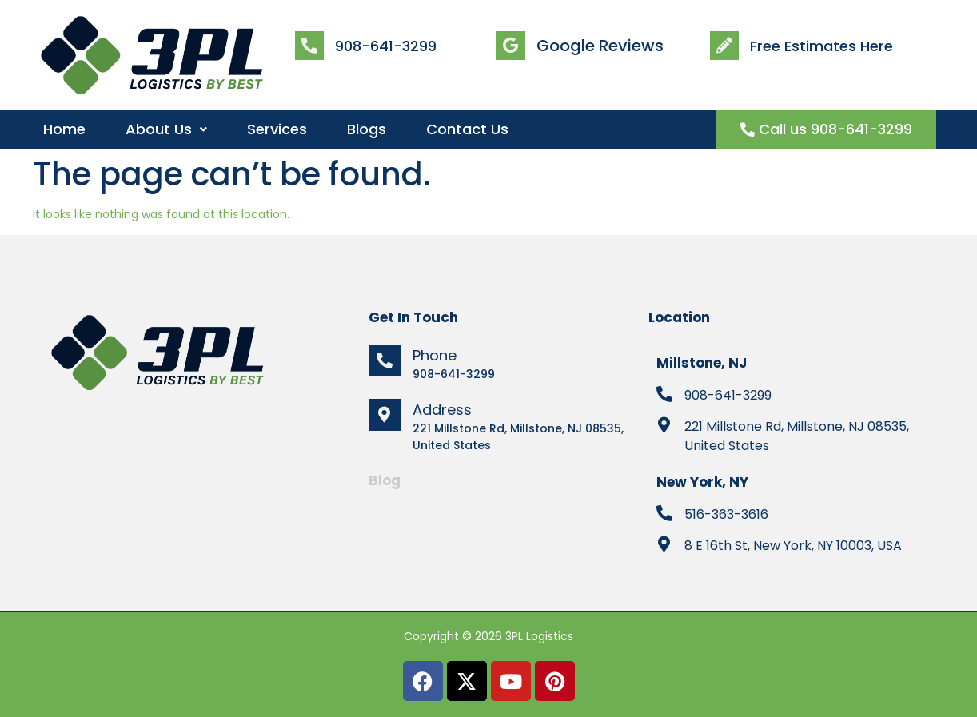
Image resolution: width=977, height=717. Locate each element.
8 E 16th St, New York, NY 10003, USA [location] (793, 545)
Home (64, 129)
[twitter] (467, 681)
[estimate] (724, 45)
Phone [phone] (435, 355)
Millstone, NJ (701, 362)
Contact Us (467, 129)
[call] (309, 45)
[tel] (664, 394)
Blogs (366, 129)
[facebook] (423, 681)
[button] (166, 129)
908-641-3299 (386, 46)
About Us (166, 129)
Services (277, 129)
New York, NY (702, 482)
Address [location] (442, 410)
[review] (510, 45)
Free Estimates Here (821, 46)
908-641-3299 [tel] (728, 395)
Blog (385, 480)
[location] (385, 415)
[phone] (385, 360)
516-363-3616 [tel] (726, 514)
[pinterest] (555, 681)
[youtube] (511, 681)
